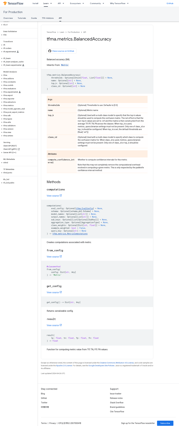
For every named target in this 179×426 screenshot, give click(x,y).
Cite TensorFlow (117, 411)
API (59, 3)
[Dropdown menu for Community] (104, 3)
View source (53, 195)
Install (35, 3)
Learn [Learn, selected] (46, 3)
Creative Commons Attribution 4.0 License (117, 363)
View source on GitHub (61, 51)
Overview (8, 18)
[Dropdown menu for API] (64, 3)
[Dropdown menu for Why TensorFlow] (128, 3)
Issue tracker (115, 394)
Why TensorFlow (117, 3)
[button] (18, 24)
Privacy (52, 423)
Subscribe (165, 423)
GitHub (170, 3)
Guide (34, 18)
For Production (13, 12)
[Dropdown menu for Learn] (52, 3)
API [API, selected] (60, 18)
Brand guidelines (117, 407)
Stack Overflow (116, 402)
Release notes (116, 398)
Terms (44, 423)
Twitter (44, 402)
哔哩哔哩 (45, 407)
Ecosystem (75, 3)
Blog (43, 394)
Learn (62, 32)
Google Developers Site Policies (101, 366)
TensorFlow (51, 32)
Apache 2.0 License (64, 366)
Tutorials (22, 18)
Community (95, 3)
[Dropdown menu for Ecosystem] (84, 3)
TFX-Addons (48, 18)
